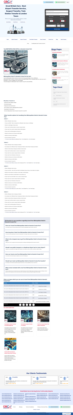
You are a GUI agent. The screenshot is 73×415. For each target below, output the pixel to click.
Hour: (58, 25)
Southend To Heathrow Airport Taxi (19, 400)
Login (68, 2)
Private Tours (51, 39)
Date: (47, 23)
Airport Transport (15, 39)
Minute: (63, 25)
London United (18, 188)
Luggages (61, 18)
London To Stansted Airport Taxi (53, 393)
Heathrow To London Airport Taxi (30, 396)
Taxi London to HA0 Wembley (57, 52)
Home (8, 39)
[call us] (48, 2)
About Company (63, 39)
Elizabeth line (26, 139)
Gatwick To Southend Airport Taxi (42, 398)
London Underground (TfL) (21, 162)
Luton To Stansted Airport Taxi (6, 393)
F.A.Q (14, 406)
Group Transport (43, 39)
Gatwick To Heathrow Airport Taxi (42, 395)
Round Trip (63, 16)
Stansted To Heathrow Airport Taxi (65, 400)
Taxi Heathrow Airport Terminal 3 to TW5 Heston (60, 60)
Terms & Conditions (30, 406)
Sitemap (20, 406)
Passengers (51, 18)
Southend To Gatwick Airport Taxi (18, 395)
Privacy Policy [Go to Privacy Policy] (68, 413)
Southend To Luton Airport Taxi (18, 398)
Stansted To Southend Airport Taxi (65, 395)
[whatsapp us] (60, 2)
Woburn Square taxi (58, 95)
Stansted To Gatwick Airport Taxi (65, 398)
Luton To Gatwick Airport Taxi (6, 401)
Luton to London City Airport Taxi (7, 398)
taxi (54, 89)
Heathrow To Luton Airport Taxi (30, 399)
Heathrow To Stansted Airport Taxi (30, 398)
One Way (51, 16)
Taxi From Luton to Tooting (56, 77)
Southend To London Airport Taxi (18, 393)
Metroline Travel (18, 139)
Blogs (57, 39)
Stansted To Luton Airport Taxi (65, 393)
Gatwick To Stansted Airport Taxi (42, 393)
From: (48, 11)
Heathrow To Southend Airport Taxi (30, 401)
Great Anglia (33, 139)
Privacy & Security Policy (43, 406)
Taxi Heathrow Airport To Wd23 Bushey (58, 69)
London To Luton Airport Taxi (53, 395)
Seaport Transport (23, 39)
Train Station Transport (33, 39)
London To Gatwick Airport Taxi (53, 398)
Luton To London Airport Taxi (6, 400)
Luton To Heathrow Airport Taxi (7, 395)
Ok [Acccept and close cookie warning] (63, 413)
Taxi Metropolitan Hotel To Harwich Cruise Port (38, 43)
